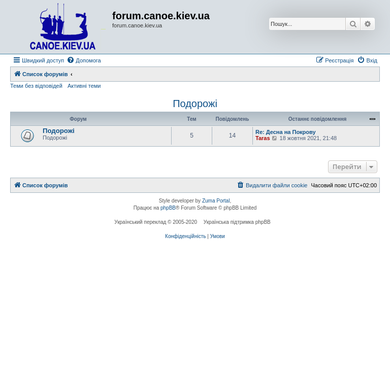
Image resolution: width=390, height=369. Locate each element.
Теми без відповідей (36, 86)
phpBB (168, 208)
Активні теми (84, 86)
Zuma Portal (216, 201)
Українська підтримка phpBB (237, 222)
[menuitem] (84, 60)
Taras (262, 138)
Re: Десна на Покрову (285, 132)
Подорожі (195, 103)
